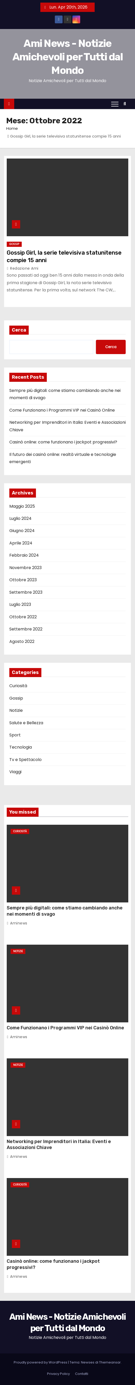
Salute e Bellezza (26, 723)
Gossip (14, 244)
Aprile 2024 (20, 543)
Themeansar (110, 1362)
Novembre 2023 (25, 568)
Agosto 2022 (21, 641)
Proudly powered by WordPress (41, 1362)
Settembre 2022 (25, 629)
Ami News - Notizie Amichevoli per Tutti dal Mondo (67, 56)
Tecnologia (20, 747)
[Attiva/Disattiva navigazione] (115, 104)
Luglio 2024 (20, 518)
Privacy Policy (58, 1373)
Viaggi (15, 772)
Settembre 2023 (25, 592)
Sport (15, 735)
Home (12, 128)
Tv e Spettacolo (25, 760)
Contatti (81, 1373)
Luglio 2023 (20, 604)
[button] (126, 103)
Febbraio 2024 (24, 555)
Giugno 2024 (22, 531)
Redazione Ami (23, 268)
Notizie (16, 710)
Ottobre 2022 (23, 617)
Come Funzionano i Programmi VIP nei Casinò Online (62, 410)
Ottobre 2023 (23, 580)
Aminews (17, 923)
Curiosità (18, 686)
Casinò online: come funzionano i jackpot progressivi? (63, 442)
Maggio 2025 (22, 506)
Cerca (19, 330)
